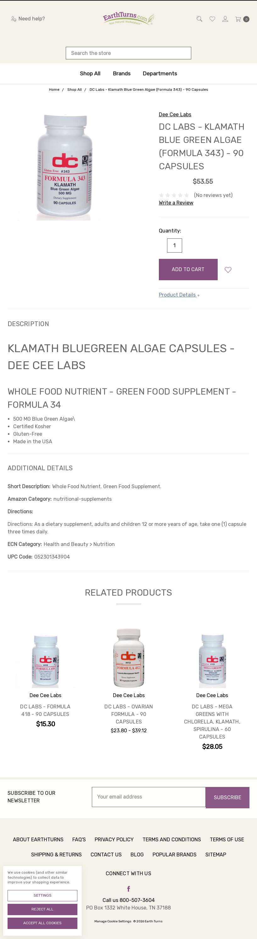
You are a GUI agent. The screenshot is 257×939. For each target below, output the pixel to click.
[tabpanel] (45, 690)
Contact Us (106, 858)
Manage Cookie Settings (112, 921)
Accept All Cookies (42, 923)
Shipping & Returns (56, 858)
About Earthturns (38, 843)
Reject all (42, 909)
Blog (137, 858)
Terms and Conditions (171, 843)
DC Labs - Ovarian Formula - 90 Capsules (128, 714)
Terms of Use (227, 843)
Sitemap (215, 858)
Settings (43, 895)
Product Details (179, 295)
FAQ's (79, 843)
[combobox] (128, 53)
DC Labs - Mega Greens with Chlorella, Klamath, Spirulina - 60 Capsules (212, 722)
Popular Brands (175, 858)
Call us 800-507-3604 (129, 900)
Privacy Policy (114, 843)
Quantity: (170, 231)
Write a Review (176, 203)
